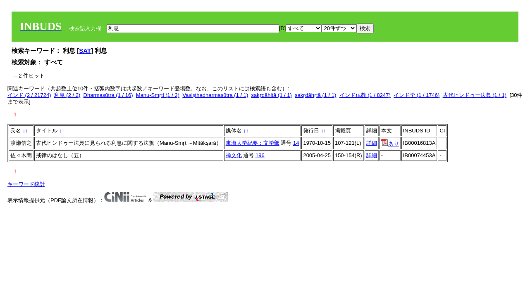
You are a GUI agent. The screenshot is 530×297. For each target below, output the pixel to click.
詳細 (371, 143)
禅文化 (234, 155)
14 (296, 143)
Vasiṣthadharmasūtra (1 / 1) (215, 95)
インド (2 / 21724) (29, 95)
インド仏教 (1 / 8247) (365, 95)
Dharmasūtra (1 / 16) (108, 95)
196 (260, 155)
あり (390, 144)
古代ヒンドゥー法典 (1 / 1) (475, 95)
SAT (85, 50)
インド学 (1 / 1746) (416, 95)
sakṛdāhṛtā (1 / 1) (315, 95)
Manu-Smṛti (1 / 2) (157, 95)
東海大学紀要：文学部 (252, 143)
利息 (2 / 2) (67, 95)
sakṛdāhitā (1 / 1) (271, 95)
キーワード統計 (26, 184)
